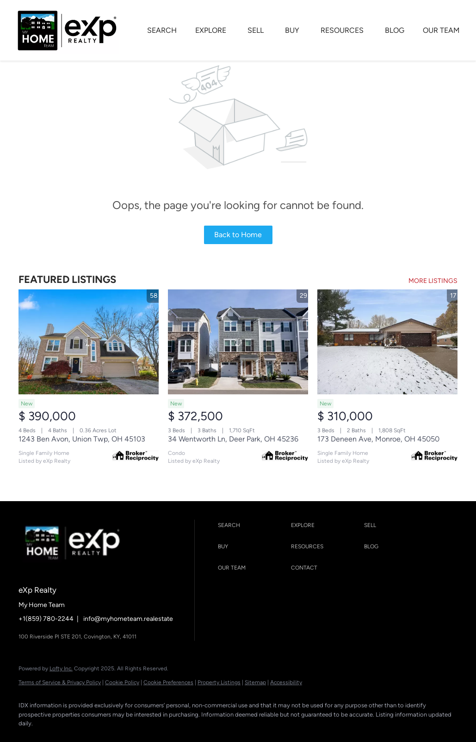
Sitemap (255, 682)
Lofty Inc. (61, 668)
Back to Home (238, 234)
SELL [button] (255, 30)
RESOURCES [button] (342, 30)
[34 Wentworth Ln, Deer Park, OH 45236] (238, 341)
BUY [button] (292, 30)
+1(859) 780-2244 (46, 619)
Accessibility (286, 682)
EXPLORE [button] (210, 30)
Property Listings (219, 682)
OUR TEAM (441, 30)
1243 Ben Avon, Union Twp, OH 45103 (82, 439)
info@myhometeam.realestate (128, 619)
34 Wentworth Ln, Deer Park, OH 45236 (233, 439)
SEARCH (162, 30)
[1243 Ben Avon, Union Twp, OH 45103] (89, 341)
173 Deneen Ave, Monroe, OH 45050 (378, 439)
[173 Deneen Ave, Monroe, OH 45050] (387, 341)
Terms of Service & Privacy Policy (60, 682)
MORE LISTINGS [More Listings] (432, 281)
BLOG (394, 30)
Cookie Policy (122, 682)
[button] (252, 526)
